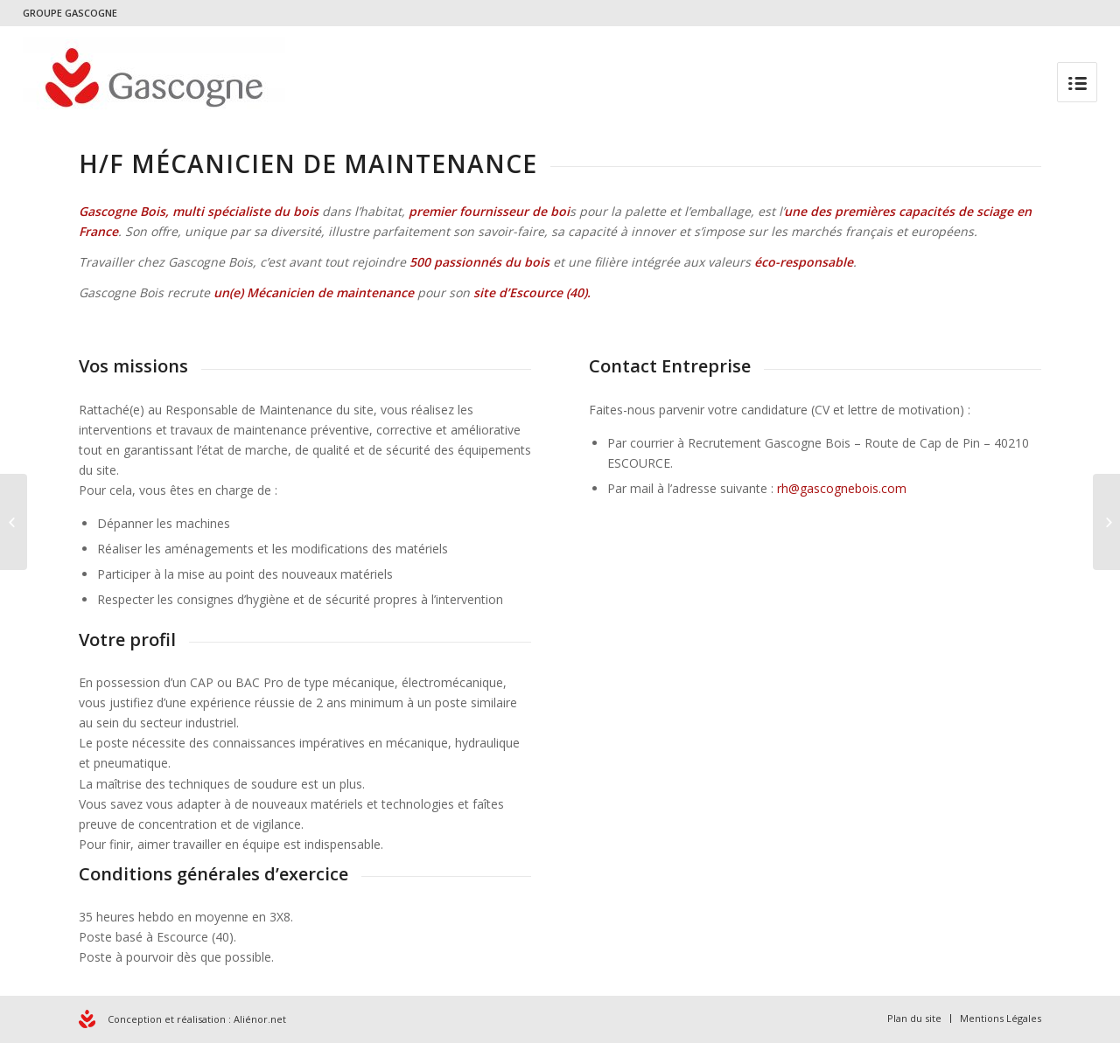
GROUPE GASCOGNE (70, 12)
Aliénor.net (260, 1019)
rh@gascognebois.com (841, 488)
